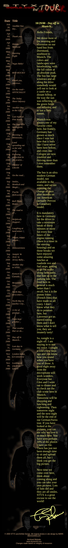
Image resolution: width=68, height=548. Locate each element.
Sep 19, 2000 (8, 230)
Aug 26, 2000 (8, 147)
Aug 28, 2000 (8, 157)
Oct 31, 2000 (8, 348)
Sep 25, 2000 (8, 257)
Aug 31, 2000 (8, 175)
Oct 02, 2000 (8, 275)
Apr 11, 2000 (8, 45)
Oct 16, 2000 (8, 320)
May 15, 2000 (8, 82)
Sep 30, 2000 (8, 266)
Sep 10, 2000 (8, 202)
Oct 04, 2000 (8, 284)
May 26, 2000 (8, 100)
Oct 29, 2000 (8, 338)
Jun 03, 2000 (8, 118)
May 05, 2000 (8, 54)
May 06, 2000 (8, 63)
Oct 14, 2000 (8, 302)
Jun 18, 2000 (8, 127)
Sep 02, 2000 (8, 184)
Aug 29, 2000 (8, 166)
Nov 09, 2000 (8, 366)
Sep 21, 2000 (8, 239)
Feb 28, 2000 (8, 27)
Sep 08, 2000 (8, 193)
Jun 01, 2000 (8, 109)
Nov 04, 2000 (8, 357)
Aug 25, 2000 (8, 136)
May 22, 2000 (8, 91)
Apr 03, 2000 (8, 36)
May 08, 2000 (8, 73)
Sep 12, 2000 (8, 211)
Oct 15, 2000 (8, 311)
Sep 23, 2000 (8, 248)
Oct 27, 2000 (8, 329)
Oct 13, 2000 (8, 293)
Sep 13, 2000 (8, 221)
